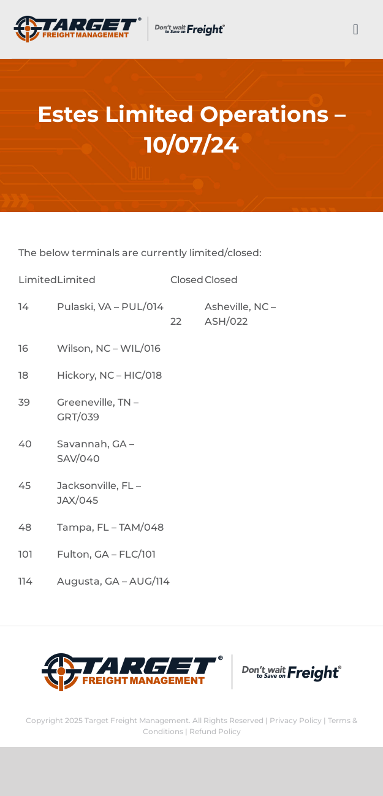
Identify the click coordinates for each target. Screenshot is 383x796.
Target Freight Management (137, 720)
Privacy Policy (296, 720)
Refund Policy (215, 731)
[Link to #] (355, 29)
